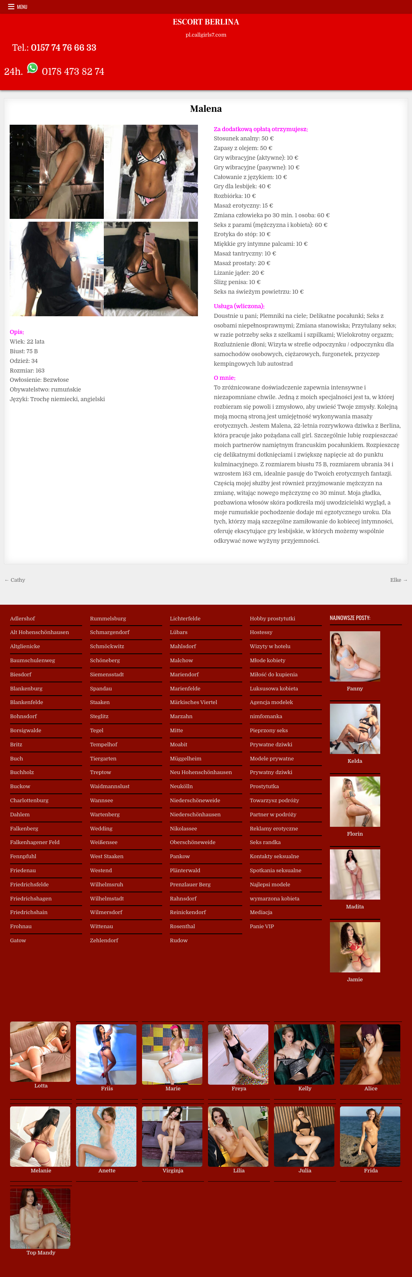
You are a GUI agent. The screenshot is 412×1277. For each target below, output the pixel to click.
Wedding (101, 829)
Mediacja (261, 912)
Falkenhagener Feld (35, 842)
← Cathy (14, 580)
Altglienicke (25, 646)
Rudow (178, 940)
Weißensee (103, 842)
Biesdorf (20, 674)
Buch (16, 759)
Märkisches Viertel (193, 702)
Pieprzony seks (269, 730)
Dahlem (20, 815)
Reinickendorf (188, 912)
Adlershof (22, 619)
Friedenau (23, 870)
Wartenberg (105, 815)
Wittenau (101, 926)
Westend (101, 870)
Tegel (96, 730)
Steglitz (99, 716)
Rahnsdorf (183, 899)
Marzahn (181, 716)
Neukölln (181, 786)
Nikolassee (183, 829)
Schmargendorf (110, 632)
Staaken (100, 702)
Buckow (20, 786)
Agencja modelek (271, 702)
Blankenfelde (26, 702)
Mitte (176, 730)
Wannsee (101, 800)
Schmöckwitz (107, 646)
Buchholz (22, 772)
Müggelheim (185, 759)
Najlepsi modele (270, 885)
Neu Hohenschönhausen (201, 772)
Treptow (100, 772)
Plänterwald (185, 870)
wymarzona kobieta (274, 899)
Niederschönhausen (195, 815)
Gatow (18, 940)
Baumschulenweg (32, 660)
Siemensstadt (107, 674)
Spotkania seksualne (275, 870)
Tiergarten (103, 759)
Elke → (399, 580)
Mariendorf (184, 674)
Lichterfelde (185, 619)
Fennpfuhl (23, 856)
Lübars (178, 632)
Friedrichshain (28, 912)
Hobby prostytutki (272, 619)
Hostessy (261, 632)
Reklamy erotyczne (274, 829)
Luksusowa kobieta (274, 689)
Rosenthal (182, 926)
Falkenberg (24, 829)
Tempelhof (103, 744)
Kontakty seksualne (274, 856)
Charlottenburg (29, 800)
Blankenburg (26, 689)
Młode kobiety (268, 660)
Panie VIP (262, 926)
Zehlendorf (104, 940)
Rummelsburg (108, 619)
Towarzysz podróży (274, 800)
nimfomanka (266, 716)
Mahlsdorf (183, 646)
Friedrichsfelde (29, 885)
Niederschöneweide (195, 800)
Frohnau (21, 926)
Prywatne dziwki (271, 744)
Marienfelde (185, 689)
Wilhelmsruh (107, 885)
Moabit (178, 744)
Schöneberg (105, 660)
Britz (16, 744)
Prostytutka (264, 786)
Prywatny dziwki (271, 772)
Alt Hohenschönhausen (39, 632)
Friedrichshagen (31, 899)
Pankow (180, 856)
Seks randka (265, 842)
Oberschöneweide (192, 842)
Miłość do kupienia (274, 674)
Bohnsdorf (23, 716)
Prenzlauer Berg (190, 885)
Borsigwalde (25, 730)
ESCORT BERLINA (206, 22)
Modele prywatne (272, 759)
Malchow (181, 660)
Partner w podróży (273, 815)
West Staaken (107, 856)
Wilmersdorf (106, 912)
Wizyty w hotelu (270, 646)
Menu (22, 6)
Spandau (101, 689)
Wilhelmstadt (107, 899)
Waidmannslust (110, 786)
